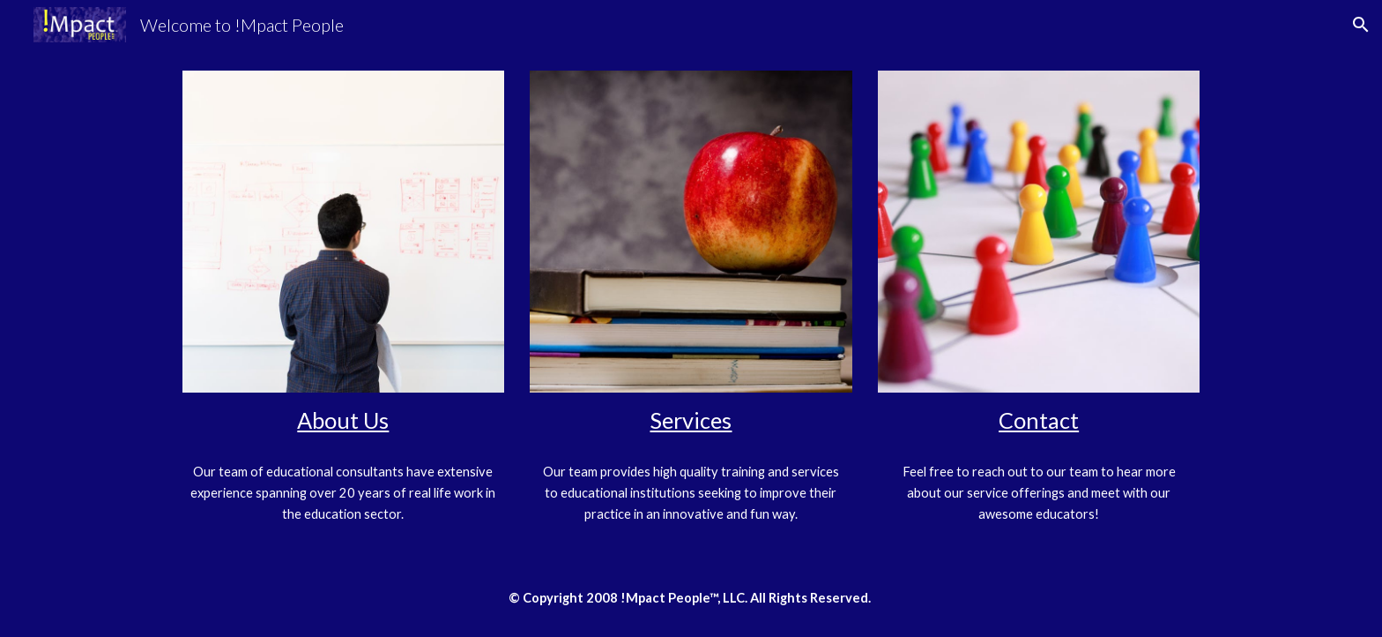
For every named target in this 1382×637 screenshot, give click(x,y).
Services (691, 420)
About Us (343, 420)
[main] (343, 420)
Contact (1039, 420)
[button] (1361, 25)
